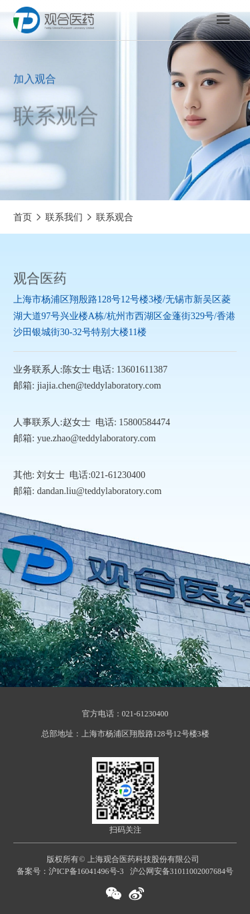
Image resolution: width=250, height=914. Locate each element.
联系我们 (64, 217)
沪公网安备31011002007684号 (182, 871)
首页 (22, 217)
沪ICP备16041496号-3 (86, 871)
